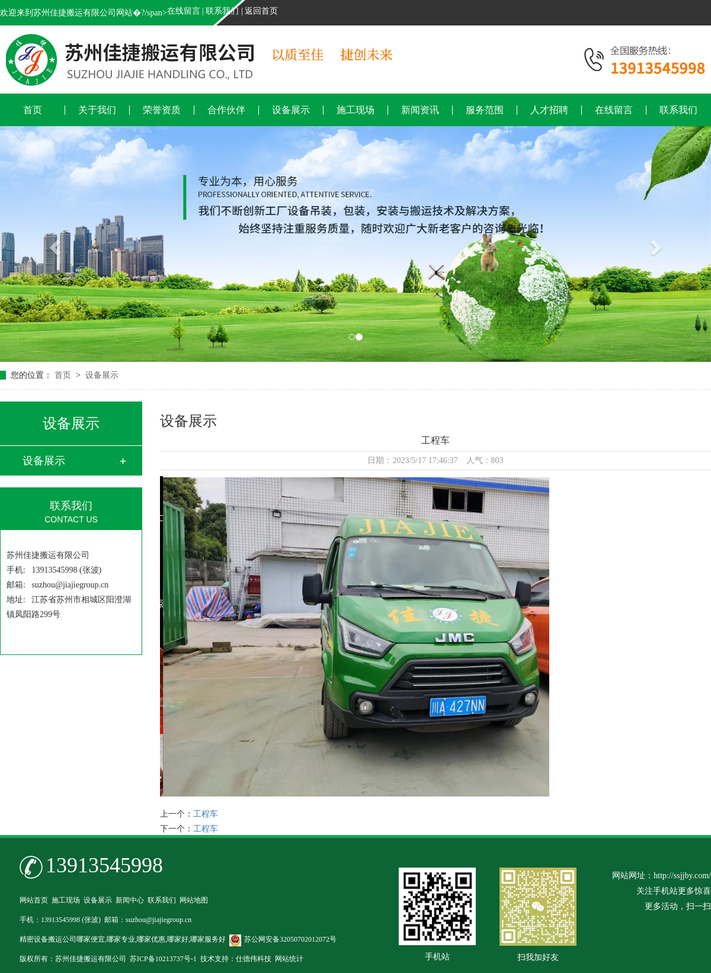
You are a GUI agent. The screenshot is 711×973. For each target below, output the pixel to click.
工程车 (205, 814)
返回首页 (261, 11)
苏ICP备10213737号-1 (163, 959)
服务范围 (485, 110)
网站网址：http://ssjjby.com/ (661, 875)
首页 (32, 110)
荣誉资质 (162, 110)
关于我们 (97, 110)
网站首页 (34, 900)
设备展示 (291, 110)
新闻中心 (130, 900)
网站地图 (194, 900)
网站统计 (289, 959)
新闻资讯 (420, 110)
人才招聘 (549, 110)
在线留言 (183, 11)
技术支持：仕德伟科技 (235, 959)
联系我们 (222, 11)
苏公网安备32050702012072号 (283, 939)
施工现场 (355, 110)
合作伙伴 (226, 110)
